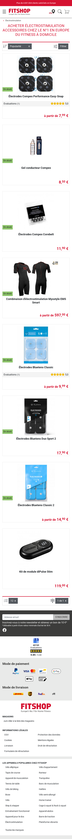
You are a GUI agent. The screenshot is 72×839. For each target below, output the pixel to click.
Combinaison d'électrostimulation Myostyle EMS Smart (36, 300)
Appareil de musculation (16, 778)
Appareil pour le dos (14, 816)
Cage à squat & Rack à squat (52, 805)
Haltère (42, 789)
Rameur (42, 772)
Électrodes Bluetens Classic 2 (36, 505)
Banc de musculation (49, 783)
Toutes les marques (14, 830)
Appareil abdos (46, 811)
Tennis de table (12, 783)
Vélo (7, 800)
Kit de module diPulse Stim (36, 571)
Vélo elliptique (11, 767)
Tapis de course (12, 772)
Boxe (7, 794)
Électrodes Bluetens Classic (36, 367)
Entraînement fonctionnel (17, 811)
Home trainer (45, 800)
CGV (6, 734)
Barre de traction (47, 816)
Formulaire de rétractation (16, 751)
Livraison (8, 745)
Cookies (8, 740)
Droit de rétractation (47, 745)
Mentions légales (46, 740)
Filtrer (63, 46)
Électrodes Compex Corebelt (36, 234)
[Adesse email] (27, 617)
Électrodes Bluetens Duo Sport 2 (36, 438)
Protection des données (49, 734)
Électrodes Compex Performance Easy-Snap (36, 96)
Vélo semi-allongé (47, 794)
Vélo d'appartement (48, 767)
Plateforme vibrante (48, 822)
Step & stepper (12, 805)
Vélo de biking (11, 789)
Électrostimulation (13, 20)
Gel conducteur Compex (36, 167)
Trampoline (44, 778)
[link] (4, 630)
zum (19, 721)
